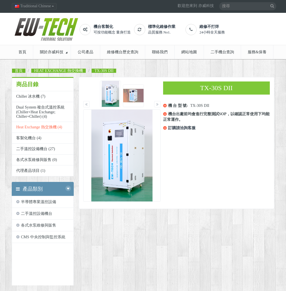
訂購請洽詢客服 (182, 128)
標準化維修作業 (161, 27)
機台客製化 (103, 27)
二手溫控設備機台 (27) (35, 149)
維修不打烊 (209, 27)
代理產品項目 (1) (30, 171)
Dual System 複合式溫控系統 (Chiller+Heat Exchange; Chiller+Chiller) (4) (40, 112)
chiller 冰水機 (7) (30, 96)
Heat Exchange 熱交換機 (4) (39, 127)
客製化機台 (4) (28, 138)
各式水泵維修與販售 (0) (36, 160)
